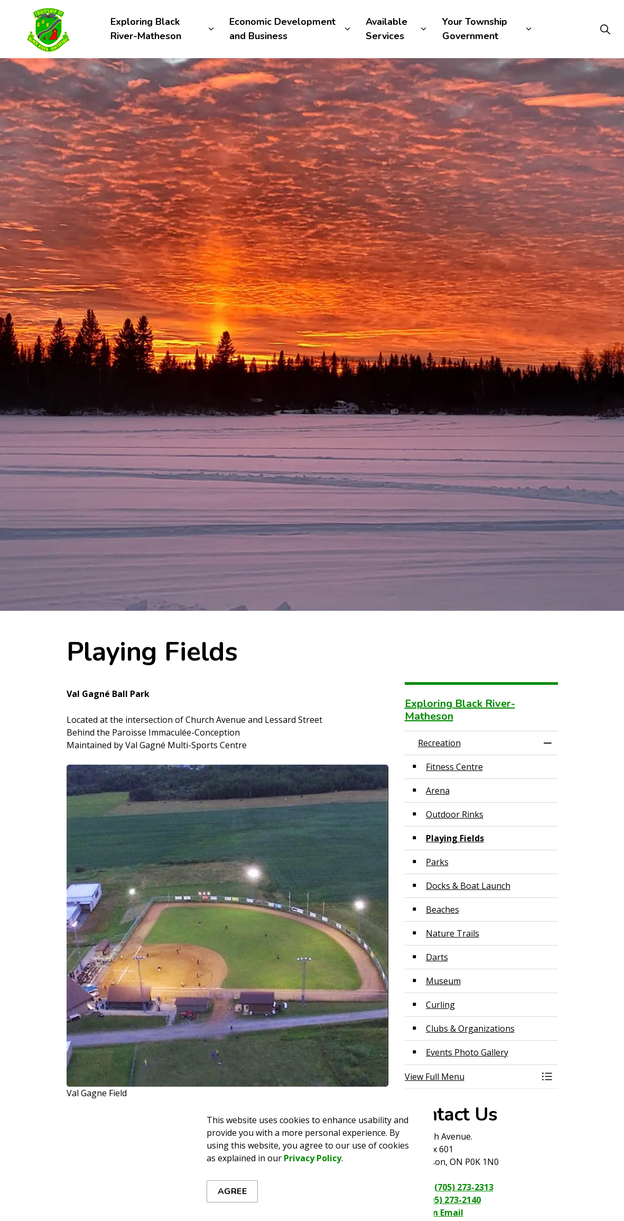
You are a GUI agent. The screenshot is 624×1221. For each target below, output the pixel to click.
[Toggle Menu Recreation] (547, 1076)
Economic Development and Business (282, 28)
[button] (471, 1076)
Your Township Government (474, 28)
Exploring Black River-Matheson (145, 28)
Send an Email (434, 1212)
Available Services (386, 28)
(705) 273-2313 (463, 1187)
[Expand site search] (605, 29)
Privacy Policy (312, 1213)
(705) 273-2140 (451, 1200)
